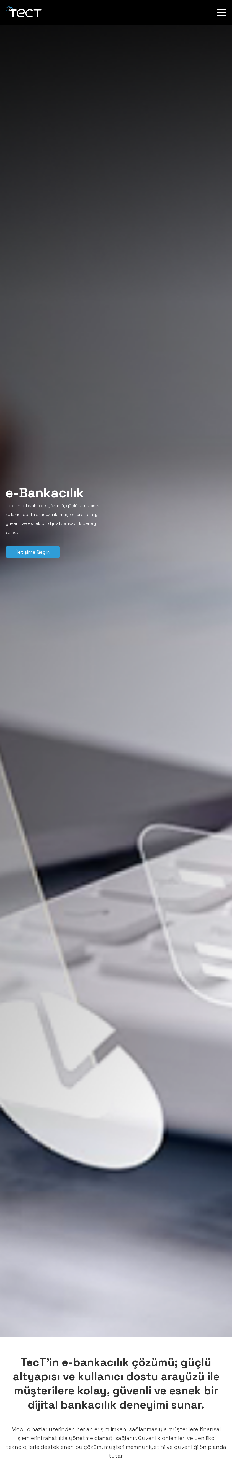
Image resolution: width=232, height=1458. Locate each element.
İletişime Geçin (33, 552)
